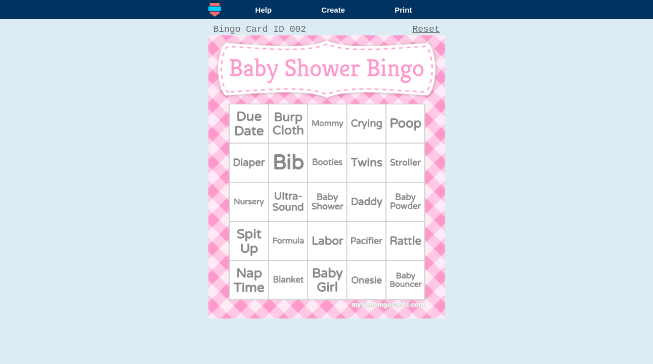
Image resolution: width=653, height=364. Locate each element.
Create (333, 10)
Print (403, 10)
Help (263, 10)
